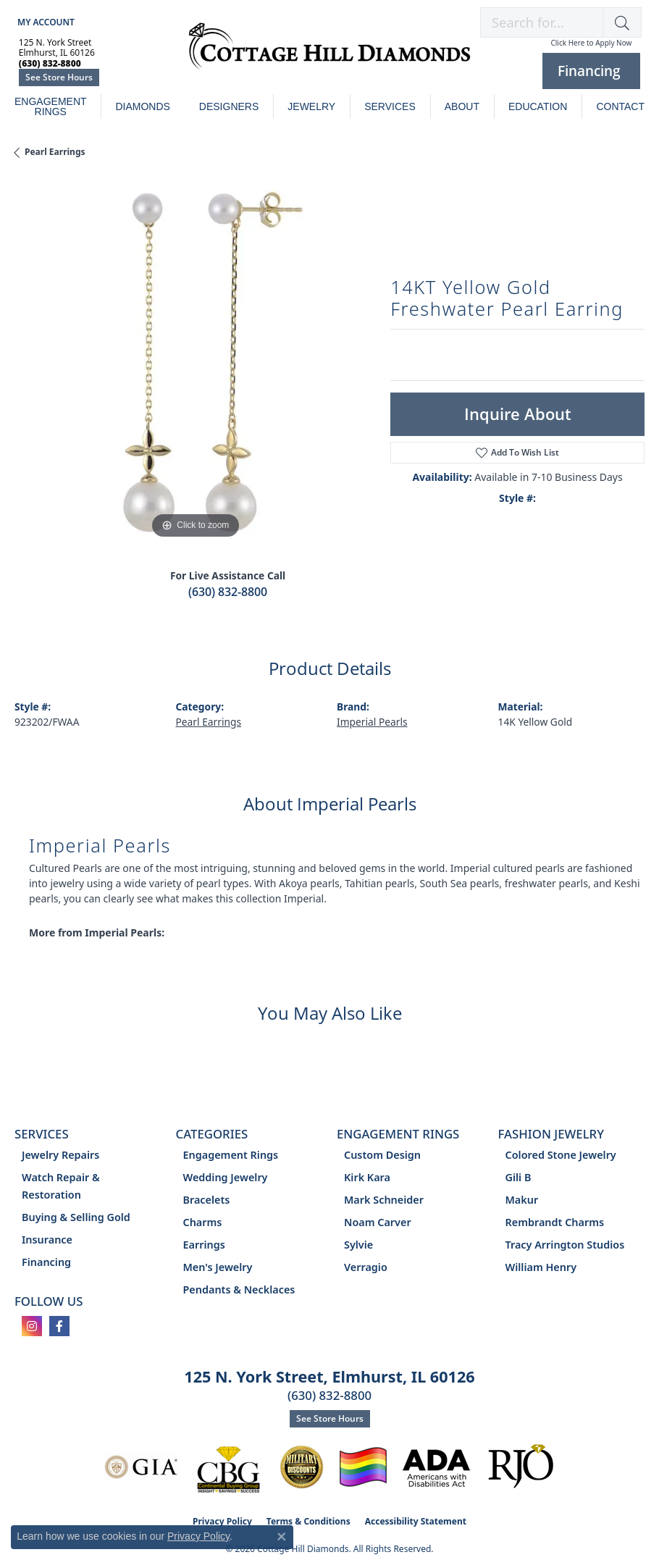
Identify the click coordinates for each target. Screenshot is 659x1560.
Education (537, 106)
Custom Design (382, 1155)
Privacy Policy (198, 1536)
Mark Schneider (384, 1200)
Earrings (204, 1244)
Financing (46, 1262)
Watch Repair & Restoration (61, 1186)
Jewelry (311, 106)
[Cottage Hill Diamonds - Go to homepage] (329, 54)
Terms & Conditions (308, 1521)
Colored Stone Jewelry (560, 1155)
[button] (44, 22)
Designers (229, 106)
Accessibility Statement (415, 1521)
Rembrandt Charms (555, 1222)
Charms (202, 1222)
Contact (620, 106)
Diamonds (142, 106)
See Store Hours (59, 77)
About (462, 106)
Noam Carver (377, 1222)
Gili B (518, 1177)
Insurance (47, 1239)
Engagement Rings (50, 106)
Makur (522, 1200)
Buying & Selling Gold (76, 1217)
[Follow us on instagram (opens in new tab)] (32, 1326)
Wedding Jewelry (225, 1177)
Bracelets (206, 1200)
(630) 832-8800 (227, 592)
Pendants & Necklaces (239, 1289)
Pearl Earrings (55, 152)
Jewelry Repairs (60, 1155)
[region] (195, 361)
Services (390, 106)
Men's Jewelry (218, 1267)
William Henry (541, 1267)
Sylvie (358, 1244)
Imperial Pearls (372, 722)
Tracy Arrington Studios (565, 1244)
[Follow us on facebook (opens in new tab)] (59, 1326)
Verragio (365, 1267)
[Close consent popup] (281, 1536)
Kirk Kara (367, 1177)
